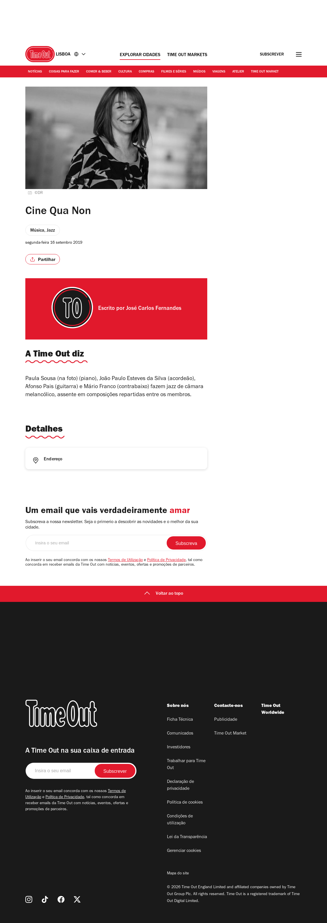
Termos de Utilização (125, 560)
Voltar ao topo (163, 594)
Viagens (218, 72)
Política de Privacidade (166, 560)
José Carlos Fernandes (153, 309)
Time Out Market (265, 72)
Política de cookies (185, 802)
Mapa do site (178, 874)
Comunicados (180, 733)
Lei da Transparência (187, 837)
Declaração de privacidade (180, 785)
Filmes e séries (173, 72)
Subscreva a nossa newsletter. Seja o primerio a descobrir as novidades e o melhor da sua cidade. (111, 525)
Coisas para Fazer (64, 72)
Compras (146, 72)
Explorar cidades (140, 55)
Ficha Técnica (180, 720)
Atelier (238, 72)
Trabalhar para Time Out (186, 765)
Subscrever (272, 55)
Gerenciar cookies (184, 851)
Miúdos (199, 72)
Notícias (35, 72)
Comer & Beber (98, 72)
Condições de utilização (180, 820)
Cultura (125, 72)
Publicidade (225, 720)
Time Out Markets (187, 55)
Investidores (178, 747)
